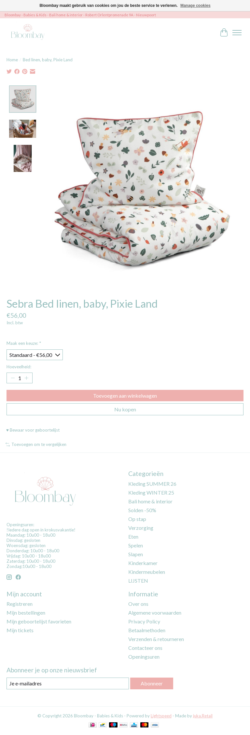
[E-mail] (68, 683)
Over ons (138, 604)
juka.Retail (203, 715)
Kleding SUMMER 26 (152, 484)
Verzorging (140, 528)
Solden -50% (142, 510)
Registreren (20, 604)
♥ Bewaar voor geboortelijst (33, 430)
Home (12, 59)
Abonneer (152, 683)
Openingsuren (144, 656)
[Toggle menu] (236, 32)
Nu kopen (125, 409)
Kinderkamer (143, 563)
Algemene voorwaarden (154, 612)
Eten (133, 536)
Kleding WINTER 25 (151, 492)
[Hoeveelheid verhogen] (26, 378)
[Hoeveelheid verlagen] (12, 378)
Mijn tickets (20, 630)
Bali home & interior (150, 501)
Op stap (137, 519)
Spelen (135, 545)
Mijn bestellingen (26, 612)
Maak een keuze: (24, 343)
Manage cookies (195, 5)
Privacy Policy (144, 621)
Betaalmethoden (146, 630)
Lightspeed (161, 715)
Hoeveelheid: (19, 366)
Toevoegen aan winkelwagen (125, 395)
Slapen (135, 554)
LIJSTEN (138, 580)
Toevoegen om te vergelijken (36, 444)
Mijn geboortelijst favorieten (39, 621)
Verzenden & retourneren (156, 639)
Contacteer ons (145, 648)
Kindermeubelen (146, 572)
